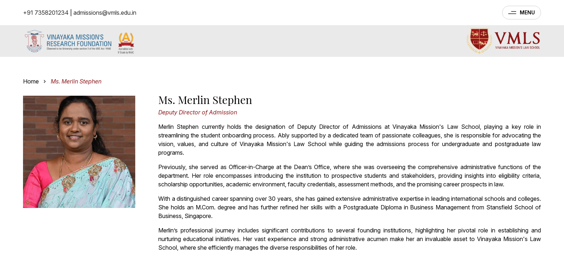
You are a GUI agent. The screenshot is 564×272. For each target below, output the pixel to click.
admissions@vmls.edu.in (104, 12)
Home (31, 81)
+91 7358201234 (46, 12)
